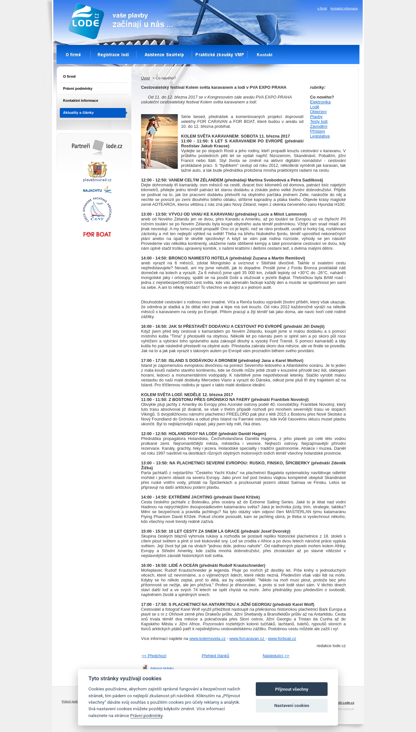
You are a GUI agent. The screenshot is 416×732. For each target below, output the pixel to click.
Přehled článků (215, 655)
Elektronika (320, 102)
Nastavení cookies (291, 705)
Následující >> (276, 655)
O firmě (69, 76)
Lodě (314, 106)
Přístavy (317, 131)
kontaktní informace (344, 8)
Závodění (318, 126)
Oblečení (318, 111)
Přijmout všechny (291, 689)
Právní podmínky (77, 88)
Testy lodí (319, 121)
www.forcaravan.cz (247, 638)
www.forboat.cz (282, 638)
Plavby (316, 116)
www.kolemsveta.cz (207, 638)
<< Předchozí (154, 655)
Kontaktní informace (80, 100)
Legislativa (320, 136)
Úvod (145, 78)
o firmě (322, 8)
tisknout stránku (162, 668)
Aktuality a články (78, 112)
